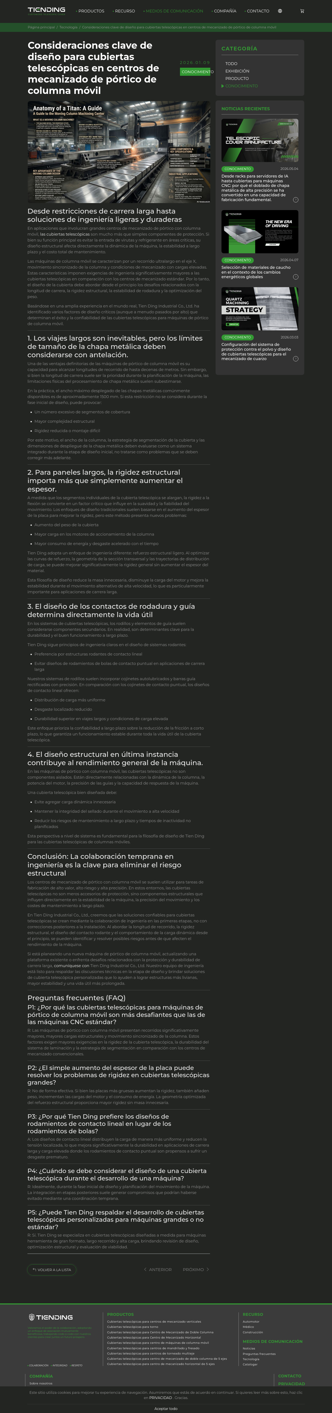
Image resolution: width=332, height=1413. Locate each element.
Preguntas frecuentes (259, 1354)
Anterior (153, 1269)
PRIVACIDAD (160, 1398)
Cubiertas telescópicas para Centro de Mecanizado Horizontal (154, 1337)
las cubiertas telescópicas (63, 234)
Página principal (41, 27)
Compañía (226, 11)
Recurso (125, 11)
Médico (248, 1327)
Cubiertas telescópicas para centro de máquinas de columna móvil (158, 1343)
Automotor (251, 1321)
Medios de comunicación (175, 11)
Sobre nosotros (40, 1383)
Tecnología (69, 27)
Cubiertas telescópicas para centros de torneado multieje (151, 1353)
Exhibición (237, 71)
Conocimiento (241, 86)
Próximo (191, 1269)
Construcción (253, 1332)
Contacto (259, 11)
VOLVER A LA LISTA (47, 1270)
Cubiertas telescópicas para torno (132, 1327)
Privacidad (291, 1384)
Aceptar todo (165, 1408)
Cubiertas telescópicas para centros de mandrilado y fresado (153, 1348)
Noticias (249, 1348)
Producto (237, 78)
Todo (231, 63)
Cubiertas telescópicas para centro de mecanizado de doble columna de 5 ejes (167, 1359)
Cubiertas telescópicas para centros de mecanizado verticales (154, 1321)
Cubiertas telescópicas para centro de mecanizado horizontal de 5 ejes (161, 1364)
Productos (91, 11)
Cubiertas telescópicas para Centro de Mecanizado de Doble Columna (160, 1332)
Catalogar (250, 1364)
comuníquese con (69, 965)
